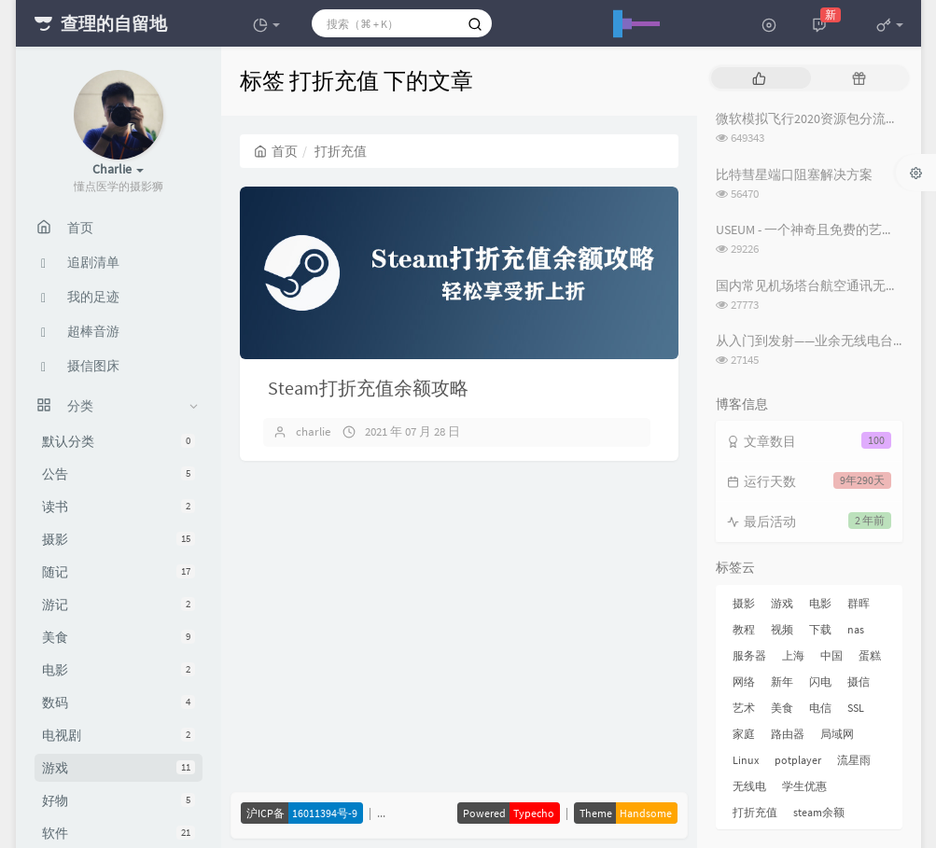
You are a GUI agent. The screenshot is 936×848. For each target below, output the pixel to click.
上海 (793, 655)
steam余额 (819, 812)
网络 (744, 681)
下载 (820, 629)
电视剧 (118, 735)
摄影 (118, 539)
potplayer (798, 760)
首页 (276, 151)
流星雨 (854, 760)
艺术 (744, 708)
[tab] (759, 77)
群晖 (858, 603)
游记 (118, 604)
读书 (118, 506)
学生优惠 (804, 786)
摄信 (858, 681)
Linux (746, 760)
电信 (820, 708)
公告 (118, 474)
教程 (744, 629)
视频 (782, 629)
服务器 (749, 655)
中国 (831, 655)
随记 (118, 571)
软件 (118, 833)
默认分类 (118, 441)
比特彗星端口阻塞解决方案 (794, 174)
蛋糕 (870, 655)
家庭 (744, 734)
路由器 (787, 734)
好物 (118, 800)
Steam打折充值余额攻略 (368, 387)
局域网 (837, 734)
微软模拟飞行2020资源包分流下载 (814, 118)
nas (855, 629)
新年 (782, 681)
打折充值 (755, 812)
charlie (313, 431)
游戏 (118, 767)
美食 (118, 637)
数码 (118, 702)
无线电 (749, 786)
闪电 (820, 681)
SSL (855, 708)
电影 (118, 669)
